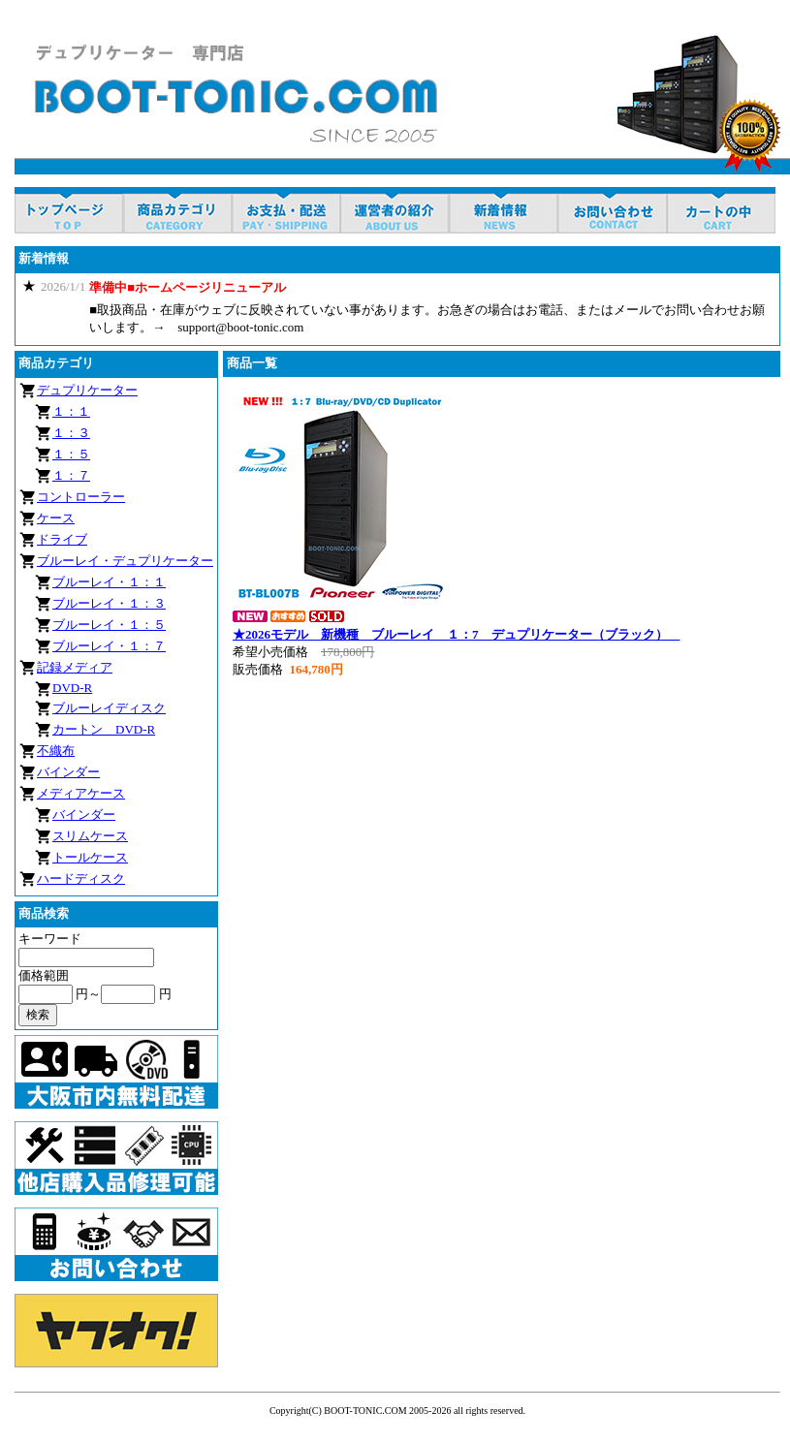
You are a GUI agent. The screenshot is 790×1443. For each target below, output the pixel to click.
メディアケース (81, 793)
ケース (56, 518)
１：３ (71, 432)
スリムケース (90, 836)
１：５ (71, 454)
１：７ (71, 475)
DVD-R (72, 687)
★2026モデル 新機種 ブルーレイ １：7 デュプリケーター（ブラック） (456, 634)
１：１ (71, 411)
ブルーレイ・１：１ (109, 582)
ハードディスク (81, 878)
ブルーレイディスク (109, 708)
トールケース (90, 857)
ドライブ (62, 539)
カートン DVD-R (103, 729)
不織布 (56, 750)
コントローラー (81, 496)
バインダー (68, 772)
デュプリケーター (87, 390)
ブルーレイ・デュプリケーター (125, 560)
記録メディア (74, 667)
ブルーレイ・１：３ (109, 603)
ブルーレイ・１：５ (109, 624)
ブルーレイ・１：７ (109, 646)
